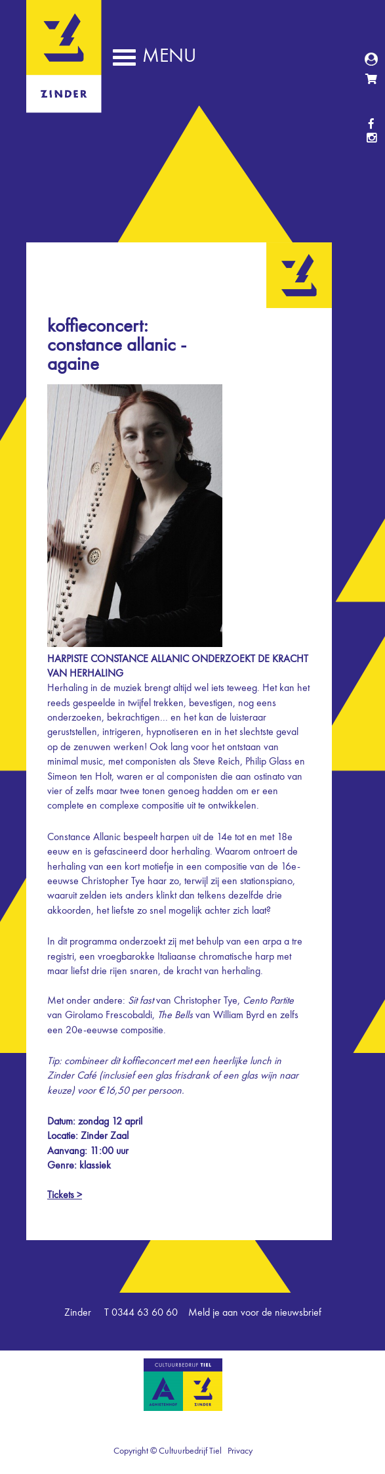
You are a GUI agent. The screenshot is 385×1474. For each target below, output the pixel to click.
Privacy (240, 1451)
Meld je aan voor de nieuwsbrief (254, 1313)
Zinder (64, 104)
